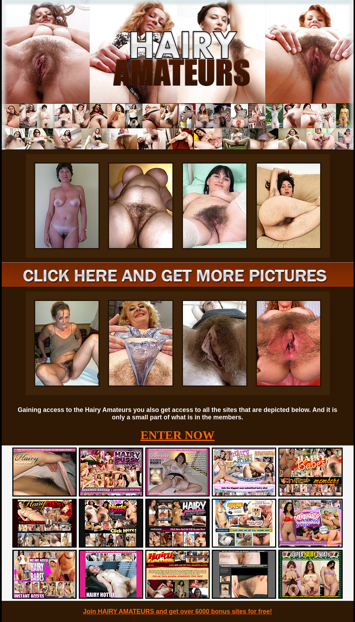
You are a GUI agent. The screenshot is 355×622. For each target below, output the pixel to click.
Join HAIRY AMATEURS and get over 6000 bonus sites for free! (177, 611)
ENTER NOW (177, 435)
